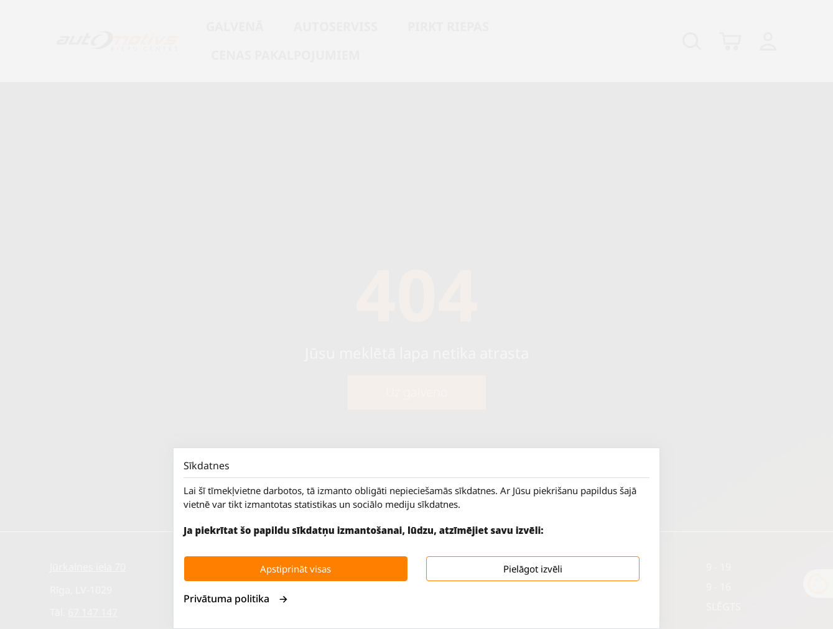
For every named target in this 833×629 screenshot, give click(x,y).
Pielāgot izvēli (532, 568)
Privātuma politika (236, 598)
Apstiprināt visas (295, 568)
